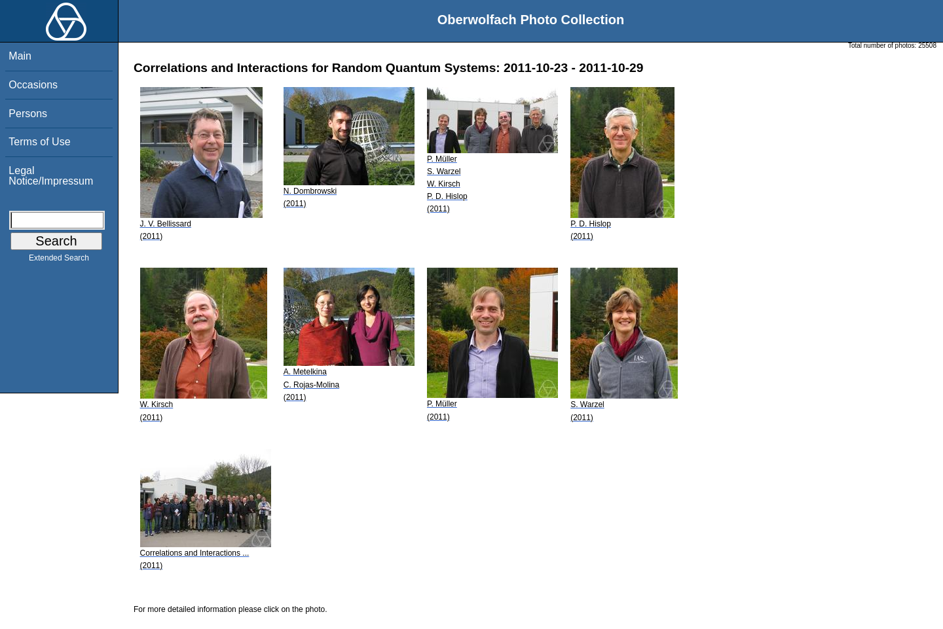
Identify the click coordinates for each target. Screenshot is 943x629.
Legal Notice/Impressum (51, 176)
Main (20, 56)
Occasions (33, 84)
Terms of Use (39, 141)
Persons (28, 113)
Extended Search (59, 260)
